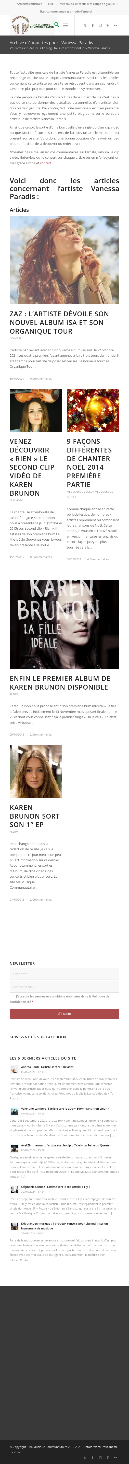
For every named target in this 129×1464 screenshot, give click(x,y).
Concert (15, 338)
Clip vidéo (16, 500)
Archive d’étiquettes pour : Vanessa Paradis (51, 42)
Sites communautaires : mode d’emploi (66, 11)
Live (51, 4)
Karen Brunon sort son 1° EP (35, 816)
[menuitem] (29, 4)
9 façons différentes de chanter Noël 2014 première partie (89, 463)
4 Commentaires (98, 559)
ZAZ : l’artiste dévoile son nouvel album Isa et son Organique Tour (59, 322)
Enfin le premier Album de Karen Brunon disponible (60, 683)
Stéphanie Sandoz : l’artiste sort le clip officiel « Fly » (55, 1187)
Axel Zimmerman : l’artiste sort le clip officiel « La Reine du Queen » (66, 1145)
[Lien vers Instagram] (100, 25)
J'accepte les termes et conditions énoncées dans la (59, 999)
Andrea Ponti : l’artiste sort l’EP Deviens (47, 1067)
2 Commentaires (41, 734)
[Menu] (65, 25)
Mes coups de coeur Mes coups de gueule (87, 4)
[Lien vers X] (85, 25)
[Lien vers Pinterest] (108, 25)
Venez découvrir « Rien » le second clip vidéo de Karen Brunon (32, 467)
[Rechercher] (54, 25)
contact (45, 163)
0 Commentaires (41, 378)
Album (14, 694)
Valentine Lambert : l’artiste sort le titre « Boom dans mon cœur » (65, 1108)
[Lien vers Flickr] (115, 25)
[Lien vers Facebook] (92, 25)
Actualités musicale (29, 4)
